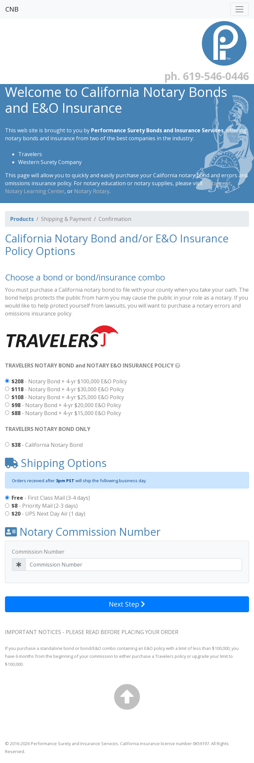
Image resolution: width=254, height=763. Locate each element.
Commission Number (38, 551)
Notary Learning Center (34, 191)
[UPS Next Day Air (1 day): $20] (7, 513)
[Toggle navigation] (239, 9)
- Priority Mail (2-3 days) (45, 505)
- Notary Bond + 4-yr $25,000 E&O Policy (68, 397)
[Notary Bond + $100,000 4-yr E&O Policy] (7, 381)
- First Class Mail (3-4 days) (51, 497)
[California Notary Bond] (7, 444)
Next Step (127, 604)
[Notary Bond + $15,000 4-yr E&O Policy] (7, 412)
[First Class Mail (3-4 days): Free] (7, 497)
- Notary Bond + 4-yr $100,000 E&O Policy (69, 381)
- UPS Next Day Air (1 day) (48, 513)
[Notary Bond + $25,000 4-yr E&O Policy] (7, 397)
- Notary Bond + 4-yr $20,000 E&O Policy (66, 405)
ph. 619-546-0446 (206, 76)
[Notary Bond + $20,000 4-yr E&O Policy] (7, 405)
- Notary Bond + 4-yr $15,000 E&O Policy (66, 413)
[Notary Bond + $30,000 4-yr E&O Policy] (7, 389)
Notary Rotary (91, 191)
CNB (12, 9)
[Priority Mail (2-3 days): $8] (7, 505)
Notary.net (217, 183)
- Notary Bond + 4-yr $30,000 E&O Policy (68, 389)
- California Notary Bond (47, 444)
